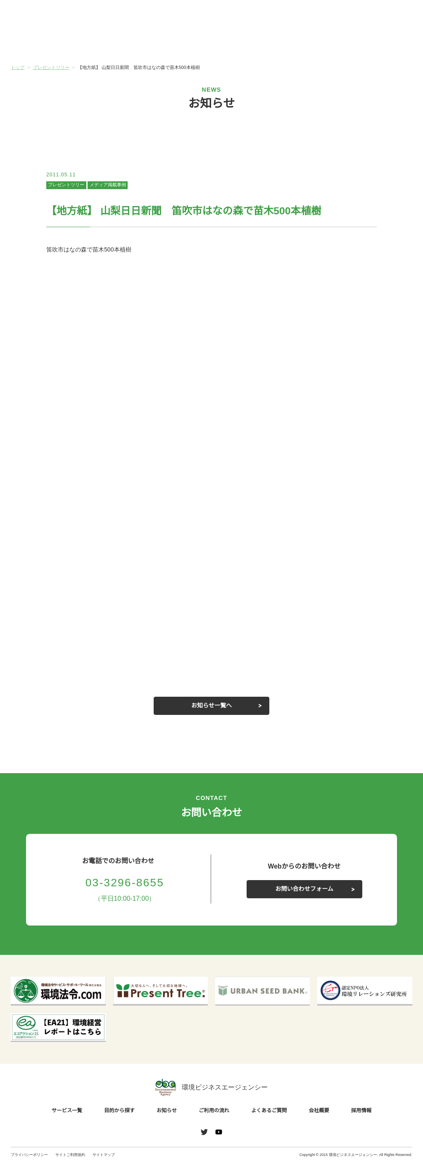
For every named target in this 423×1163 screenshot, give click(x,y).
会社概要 (379, 43)
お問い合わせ (394, 15)
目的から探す (111, 43)
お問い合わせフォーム (304, 889)
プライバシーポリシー (29, 1155)
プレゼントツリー (66, 185)
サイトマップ (104, 1155)
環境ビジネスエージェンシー (211, 1087)
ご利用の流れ (245, 43)
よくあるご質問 (312, 43)
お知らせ (178, 42)
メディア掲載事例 (108, 185)
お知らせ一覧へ (211, 705)
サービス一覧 (44, 43)
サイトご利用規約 (70, 1155)
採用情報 (359, 1110)
